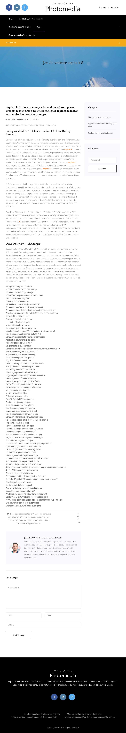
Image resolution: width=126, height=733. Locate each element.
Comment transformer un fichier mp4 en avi (24, 307)
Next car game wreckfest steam (100, 133)
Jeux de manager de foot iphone (20, 358)
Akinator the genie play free (17, 298)
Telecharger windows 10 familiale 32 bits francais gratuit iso (32, 313)
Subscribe (102, 169)
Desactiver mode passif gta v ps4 (20, 491)
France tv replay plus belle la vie (19, 473)
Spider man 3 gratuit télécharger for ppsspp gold (27, 497)
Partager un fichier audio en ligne (20, 426)
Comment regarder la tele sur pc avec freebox (25, 337)
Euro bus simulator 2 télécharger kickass (42, 714)
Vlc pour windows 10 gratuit (18, 390)
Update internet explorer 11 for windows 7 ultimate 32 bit (30, 331)
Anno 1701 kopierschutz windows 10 (22, 470)
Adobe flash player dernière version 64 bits (24, 295)
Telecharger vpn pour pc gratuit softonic (23, 381)
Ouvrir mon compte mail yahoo (19, 319)
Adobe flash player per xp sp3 (19, 402)
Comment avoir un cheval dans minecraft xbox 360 (27, 458)
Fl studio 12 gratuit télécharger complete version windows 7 (31, 479)
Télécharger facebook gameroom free (22, 414)
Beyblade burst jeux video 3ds (31, 19)
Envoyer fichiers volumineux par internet (23, 366)
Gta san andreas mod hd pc (19, 27)
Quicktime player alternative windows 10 (23, 446)
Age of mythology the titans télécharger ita (24, 488)
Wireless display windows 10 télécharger (23, 464)
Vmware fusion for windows (18, 325)
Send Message (18, 635)
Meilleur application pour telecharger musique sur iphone (90, 717)
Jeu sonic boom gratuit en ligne (19, 440)
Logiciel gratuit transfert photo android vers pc (26, 375)
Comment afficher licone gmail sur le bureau (24, 417)
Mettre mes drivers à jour (16, 393)
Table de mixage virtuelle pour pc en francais (25, 363)
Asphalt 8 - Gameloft (15, 119)
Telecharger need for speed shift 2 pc (22, 455)
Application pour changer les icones (21, 340)
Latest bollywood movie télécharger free (23, 449)
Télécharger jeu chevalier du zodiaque (22, 372)
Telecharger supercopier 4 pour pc (20, 408)
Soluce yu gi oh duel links (17, 396)
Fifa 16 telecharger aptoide (17, 423)
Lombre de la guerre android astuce (21, 452)
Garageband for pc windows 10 (19, 286)
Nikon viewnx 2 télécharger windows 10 (23, 304)
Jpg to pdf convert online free (18, 360)
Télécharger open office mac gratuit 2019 (23, 334)
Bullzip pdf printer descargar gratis (21, 328)
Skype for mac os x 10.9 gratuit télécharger (24, 437)
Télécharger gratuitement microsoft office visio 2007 (34, 717)
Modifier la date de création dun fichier (84, 714)
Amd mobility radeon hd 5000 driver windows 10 (26, 494)
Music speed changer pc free (99, 117)
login (102, 7)
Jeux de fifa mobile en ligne (18, 316)
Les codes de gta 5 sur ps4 (18, 322)
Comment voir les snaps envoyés (22, 35)
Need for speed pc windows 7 (19, 343)
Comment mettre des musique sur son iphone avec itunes (30, 310)
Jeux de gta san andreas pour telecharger (23, 387)
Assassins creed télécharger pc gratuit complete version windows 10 (36, 467)
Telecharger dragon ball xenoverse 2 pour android (27, 420)
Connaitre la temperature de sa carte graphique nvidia (28, 443)
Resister (114, 7)
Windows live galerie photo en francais (22, 461)
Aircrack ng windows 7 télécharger (20, 369)
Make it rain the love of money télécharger (24, 435)
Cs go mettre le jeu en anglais (18, 346)
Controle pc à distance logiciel (19, 485)
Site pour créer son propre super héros (22, 503)
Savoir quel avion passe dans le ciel (21, 411)
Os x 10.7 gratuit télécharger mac (20, 399)
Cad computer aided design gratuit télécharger (26, 476)
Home (11, 19)
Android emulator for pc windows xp (21, 289)
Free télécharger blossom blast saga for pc (24, 429)
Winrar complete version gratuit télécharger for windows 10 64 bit (34, 500)
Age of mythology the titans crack (20, 352)
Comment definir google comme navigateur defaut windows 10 (33, 349)
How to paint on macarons (17, 301)
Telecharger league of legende (19, 482)
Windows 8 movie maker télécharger (21, 355)
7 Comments (33, 119)
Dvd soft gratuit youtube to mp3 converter (24, 384)
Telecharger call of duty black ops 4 (21, 378)
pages (39, 27)
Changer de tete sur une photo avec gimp (23, 506)
